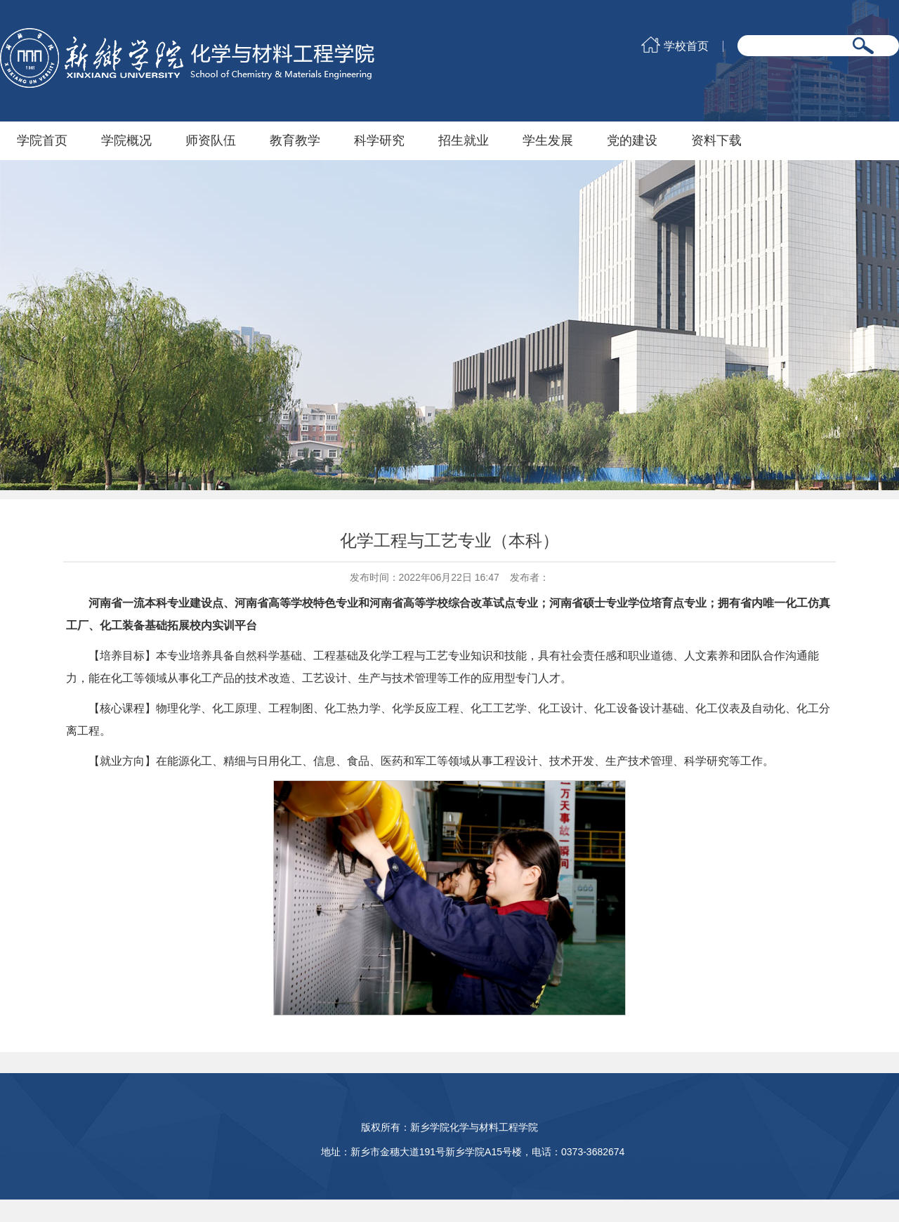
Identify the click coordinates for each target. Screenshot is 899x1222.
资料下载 (716, 140)
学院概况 (126, 140)
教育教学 (295, 140)
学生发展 (548, 140)
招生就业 (463, 140)
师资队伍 (210, 140)
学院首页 (42, 140)
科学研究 (379, 140)
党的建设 (632, 140)
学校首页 (686, 46)
